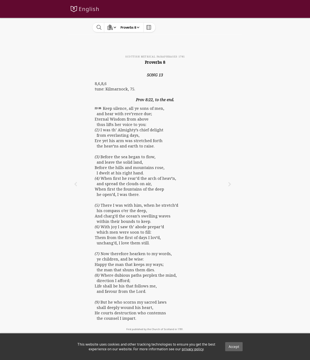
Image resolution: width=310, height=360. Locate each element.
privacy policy (192, 349)
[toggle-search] (99, 27)
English (89, 9)
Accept (234, 346)
